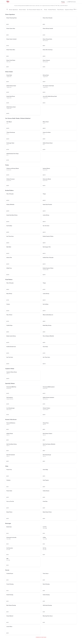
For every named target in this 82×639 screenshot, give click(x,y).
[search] (7, 9)
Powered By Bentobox (41, 637)
